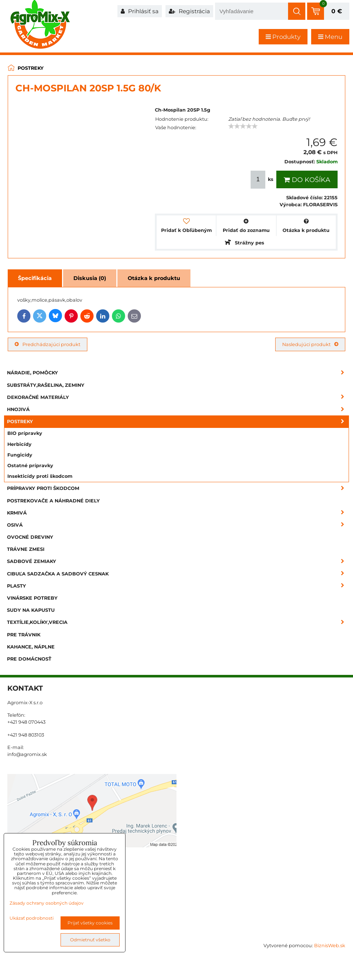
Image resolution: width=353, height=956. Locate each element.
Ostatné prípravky (30, 465)
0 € (336, 11)
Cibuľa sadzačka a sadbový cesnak (178, 574)
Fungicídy (19, 455)
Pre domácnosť (29, 659)
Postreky (178, 421)
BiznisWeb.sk (329, 945)
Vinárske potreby (32, 598)
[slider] (243, 126)
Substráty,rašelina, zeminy (45, 385)
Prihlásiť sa (140, 11)
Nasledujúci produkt (310, 344)
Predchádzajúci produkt (47, 344)
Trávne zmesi (25, 549)
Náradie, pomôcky (178, 373)
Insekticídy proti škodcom (39, 476)
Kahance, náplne (31, 647)
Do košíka (307, 180)
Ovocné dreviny (30, 537)
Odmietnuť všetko (90, 939)
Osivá (178, 525)
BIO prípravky (24, 433)
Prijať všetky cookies (90, 923)
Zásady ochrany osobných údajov (47, 903)
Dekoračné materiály (178, 397)
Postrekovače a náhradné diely (53, 501)
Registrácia (189, 11)
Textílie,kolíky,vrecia (178, 622)
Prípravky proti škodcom (178, 488)
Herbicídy (19, 444)
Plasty (178, 586)
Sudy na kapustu (31, 610)
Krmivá (178, 513)
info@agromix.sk (27, 754)
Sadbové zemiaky (178, 561)
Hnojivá (178, 409)
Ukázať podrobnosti (32, 918)
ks (263, 180)
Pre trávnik (23, 634)
